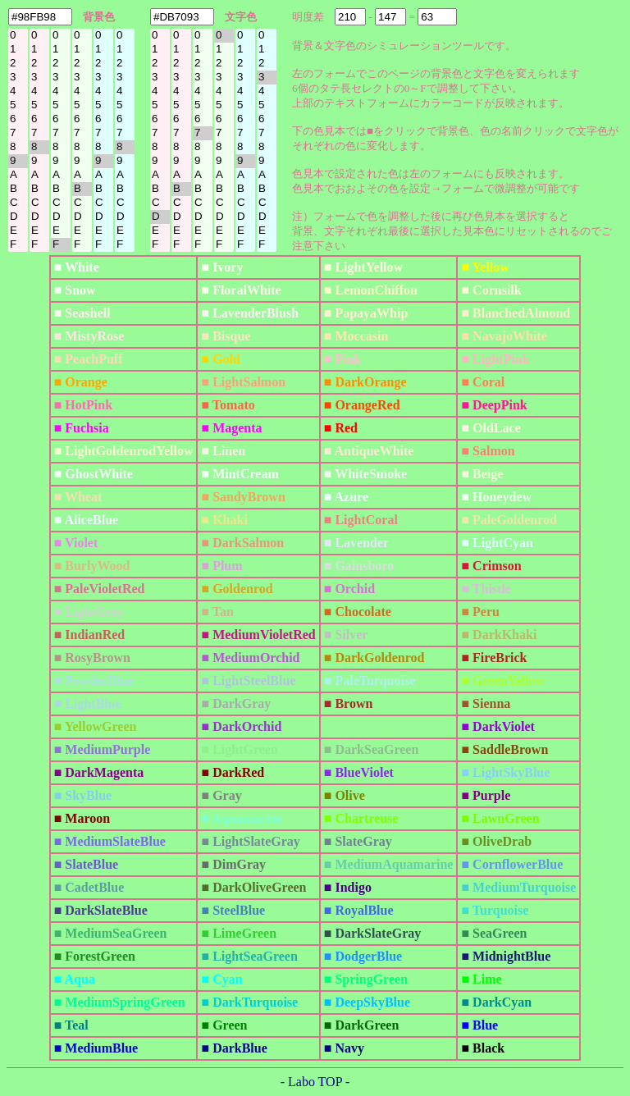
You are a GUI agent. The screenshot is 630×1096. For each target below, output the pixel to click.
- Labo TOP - (315, 1082)
